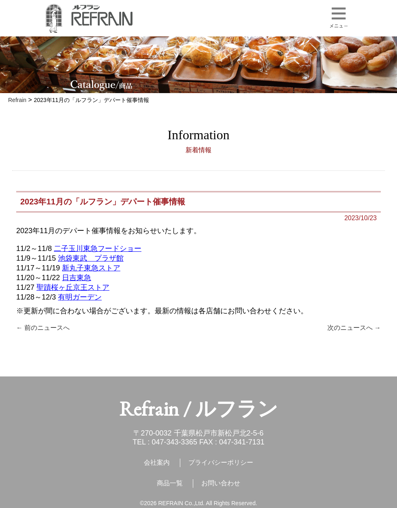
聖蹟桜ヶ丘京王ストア (72, 287)
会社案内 (157, 462)
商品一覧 (170, 483)
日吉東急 (76, 278)
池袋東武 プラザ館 (91, 258)
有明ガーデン (80, 297)
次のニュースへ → (354, 327)
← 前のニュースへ (43, 327)
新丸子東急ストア (91, 268)
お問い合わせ (220, 483)
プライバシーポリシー (220, 462)
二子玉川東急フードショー (97, 248)
